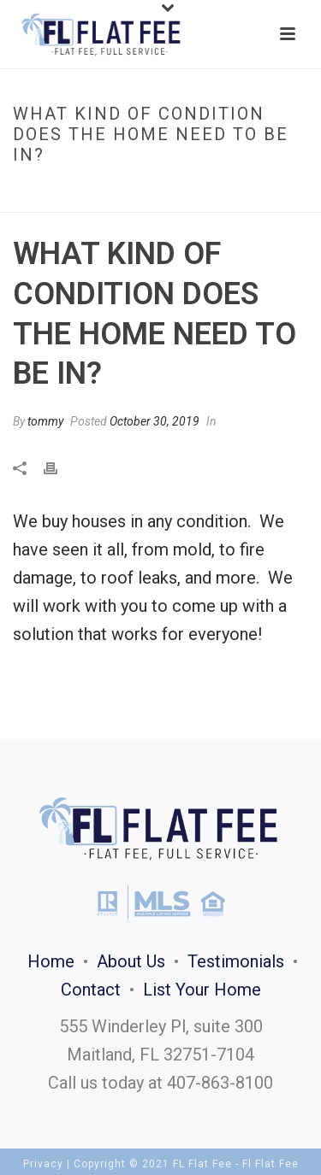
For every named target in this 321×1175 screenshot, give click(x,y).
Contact (91, 989)
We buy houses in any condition (130, 521)
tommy (45, 421)
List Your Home (202, 989)
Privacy (43, 1164)
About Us (131, 961)
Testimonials (235, 961)
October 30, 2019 (154, 421)
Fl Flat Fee (270, 1164)
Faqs (69, 191)
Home (30, 191)
